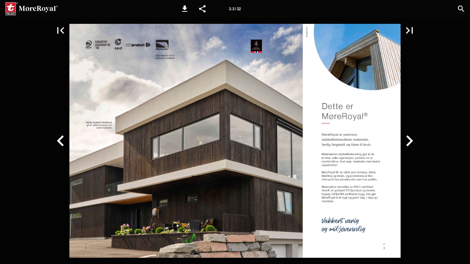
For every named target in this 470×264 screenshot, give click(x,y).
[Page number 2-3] (235, 9)
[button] (185, 9)
